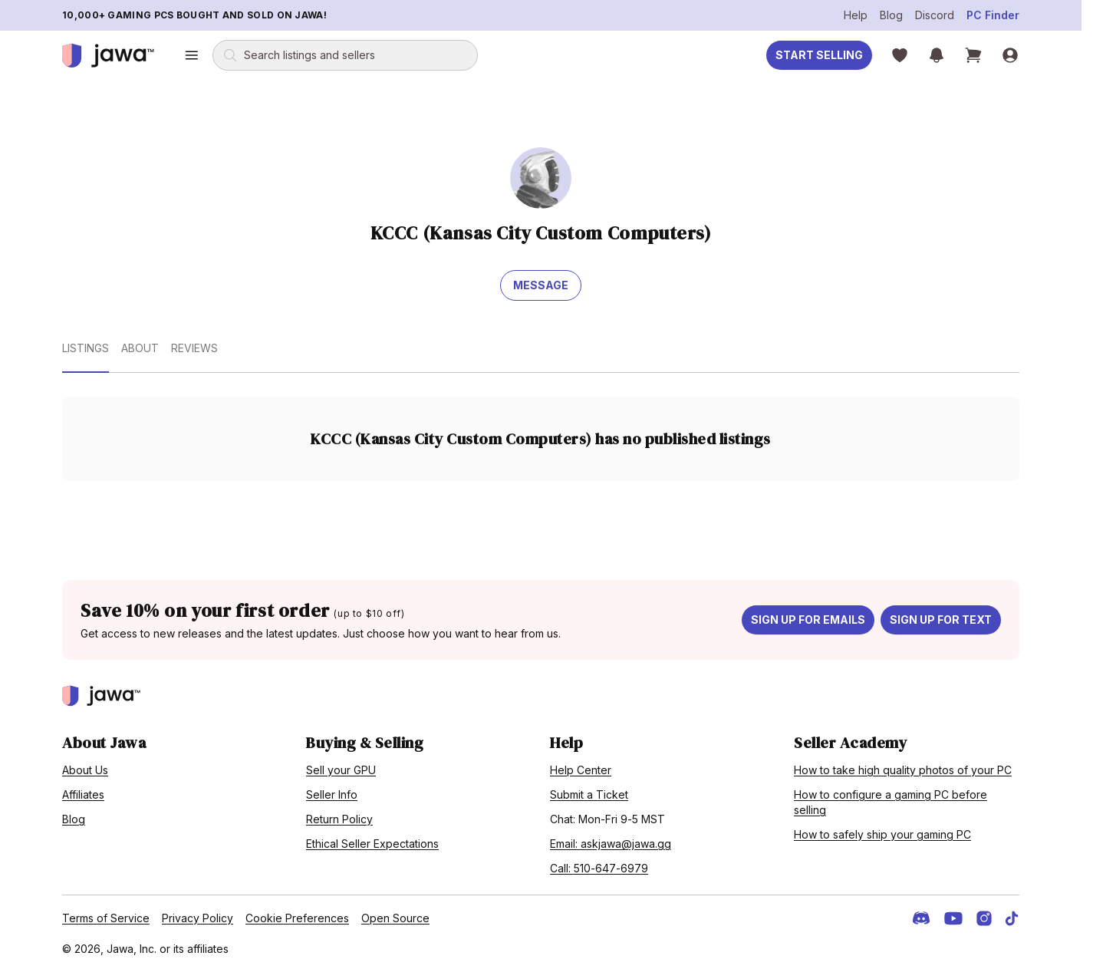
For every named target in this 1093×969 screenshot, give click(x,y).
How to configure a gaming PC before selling (890, 802)
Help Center (580, 769)
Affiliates (83, 794)
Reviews (194, 347)
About (140, 347)
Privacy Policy (197, 918)
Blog (891, 14)
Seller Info (331, 794)
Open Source (395, 918)
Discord (934, 14)
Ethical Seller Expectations (372, 843)
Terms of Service (106, 918)
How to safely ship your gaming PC (882, 834)
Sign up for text (941, 619)
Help (855, 14)
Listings (85, 347)
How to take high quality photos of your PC (903, 769)
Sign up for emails (808, 619)
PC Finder (992, 14)
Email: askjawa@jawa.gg (610, 843)
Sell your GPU (341, 769)
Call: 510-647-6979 (599, 868)
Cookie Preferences (297, 918)
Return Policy (339, 819)
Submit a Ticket (589, 794)
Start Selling (819, 54)
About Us (85, 769)
